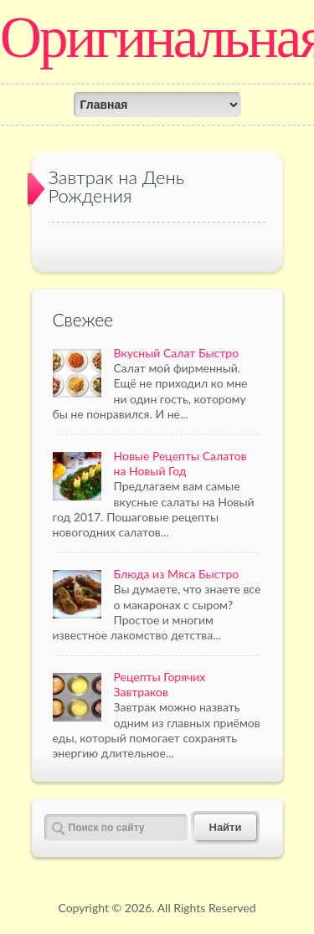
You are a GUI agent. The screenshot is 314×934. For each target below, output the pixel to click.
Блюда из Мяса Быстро (176, 574)
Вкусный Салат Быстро (176, 353)
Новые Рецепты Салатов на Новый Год (180, 463)
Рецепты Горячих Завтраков (160, 684)
